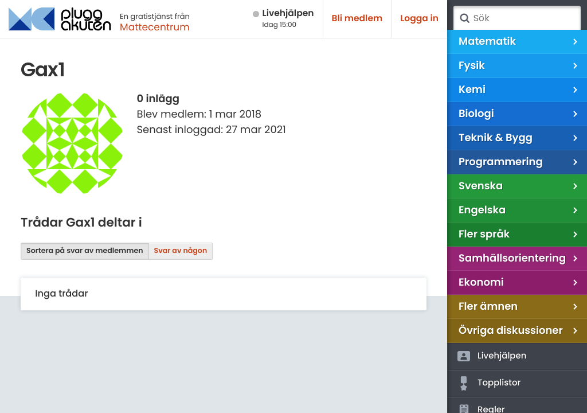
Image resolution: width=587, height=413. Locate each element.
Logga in (419, 19)
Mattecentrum (155, 27)
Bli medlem (357, 19)
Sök (464, 18)
